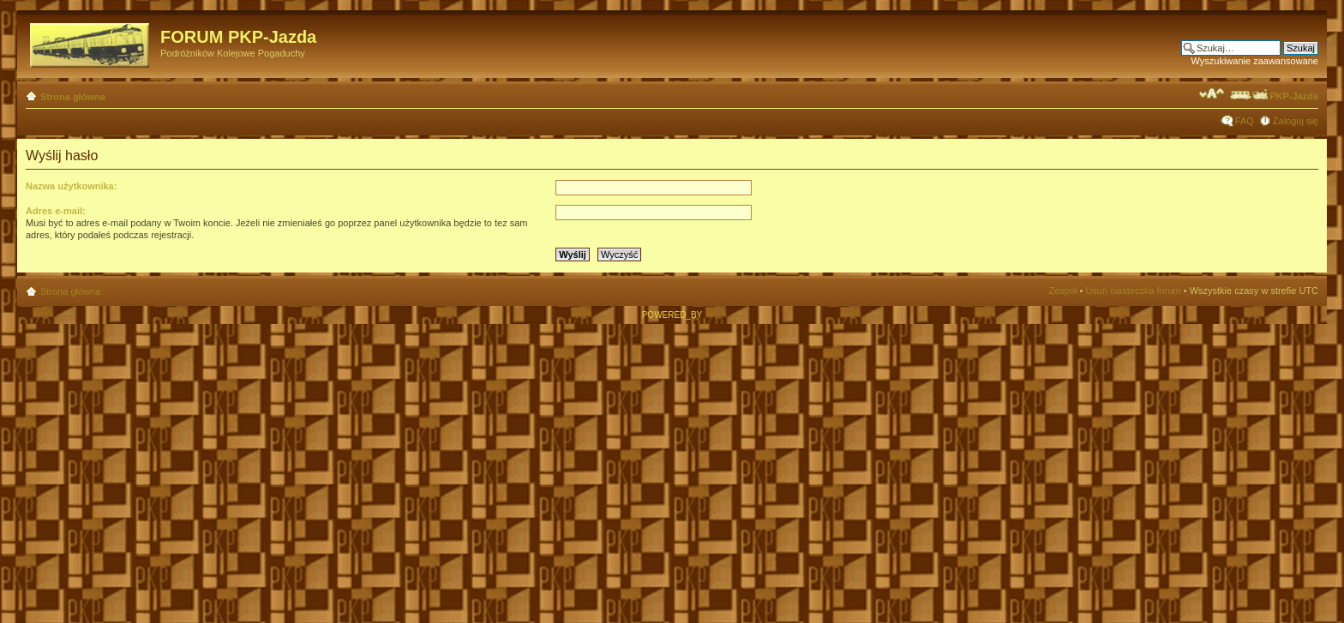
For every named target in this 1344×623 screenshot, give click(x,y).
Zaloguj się (1295, 121)
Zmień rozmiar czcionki (1211, 93)
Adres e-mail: (56, 211)
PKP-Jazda (1273, 96)
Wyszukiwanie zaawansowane (1254, 61)
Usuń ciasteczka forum (1132, 290)
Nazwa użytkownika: (71, 186)
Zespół (1062, 290)
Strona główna (72, 97)
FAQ (1244, 121)
